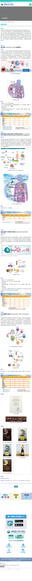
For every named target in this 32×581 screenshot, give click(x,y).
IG (5, 497)
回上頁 (16, 486)
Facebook (2, 497)
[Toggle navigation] (30, 5)
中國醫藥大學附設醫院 (16, 531)
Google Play (19, 521)
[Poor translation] (3, 566)
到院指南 (16, 497)
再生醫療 (8, 22)
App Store (19, 525)
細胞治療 (12, 22)
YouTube (8, 497)
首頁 (1, 22)
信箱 (27, 497)
